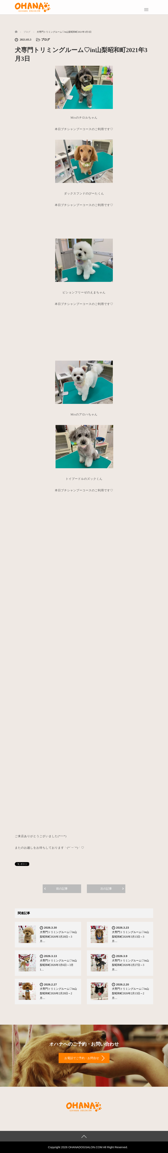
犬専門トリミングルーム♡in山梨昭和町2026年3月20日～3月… (58, 937)
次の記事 (106, 888)
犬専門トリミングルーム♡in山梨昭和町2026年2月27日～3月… (130, 965)
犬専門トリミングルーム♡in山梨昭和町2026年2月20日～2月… (58, 993)
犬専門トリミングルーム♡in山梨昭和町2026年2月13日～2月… (130, 993)
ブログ (45, 39)
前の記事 (62, 888)
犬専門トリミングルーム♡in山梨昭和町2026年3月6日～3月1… (58, 965)
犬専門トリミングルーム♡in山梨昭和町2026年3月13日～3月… (130, 937)
